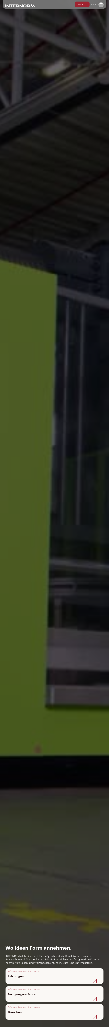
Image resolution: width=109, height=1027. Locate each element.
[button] (94, 4)
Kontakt (82, 4)
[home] (20, 5)
